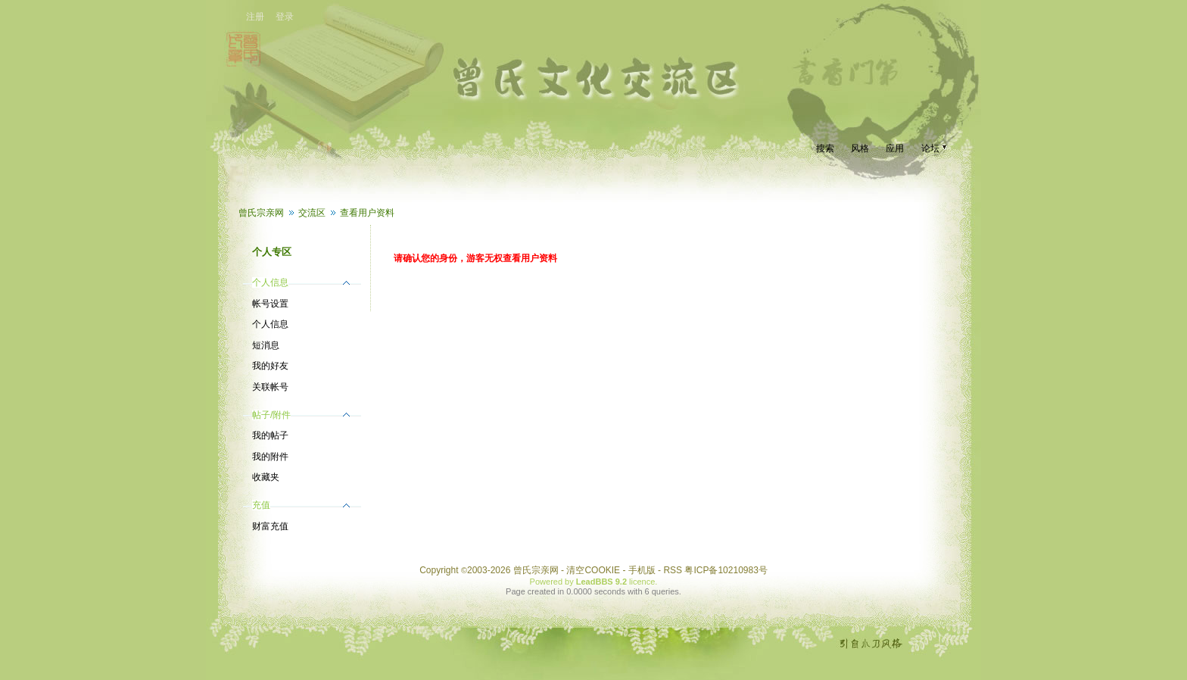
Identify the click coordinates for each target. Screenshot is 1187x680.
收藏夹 (265, 477)
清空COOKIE (593, 570)
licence (642, 581)
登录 (285, 16)
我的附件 (270, 456)
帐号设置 (270, 303)
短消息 (265, 345)
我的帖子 (270, 435)
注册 (255, 16)
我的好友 (270, 365)
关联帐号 (270, 387)
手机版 (642, 570)
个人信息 (270, 324)
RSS (672, 570)
